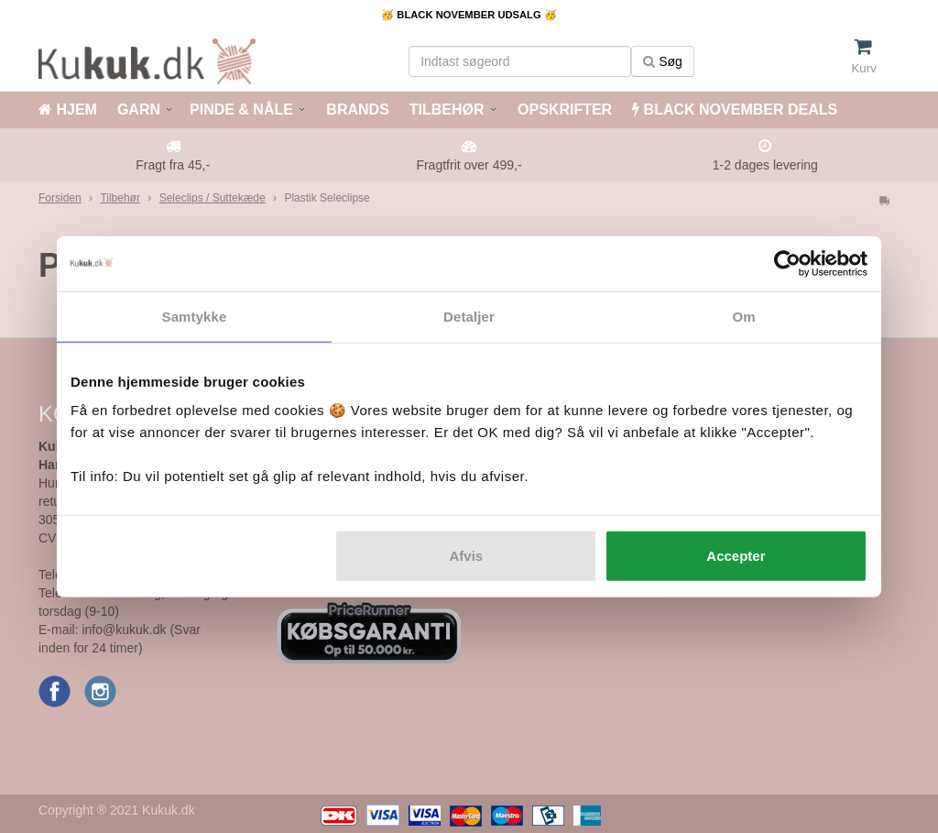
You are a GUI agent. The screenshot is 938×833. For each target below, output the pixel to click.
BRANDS (355, 109)
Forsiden (60, 198)
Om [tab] (743, 315)
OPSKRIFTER (563, 109)
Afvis (467, 556)
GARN (138, 109)
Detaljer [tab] (469, 315)
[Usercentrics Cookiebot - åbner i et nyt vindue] (787, 263)
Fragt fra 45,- (173, 165)
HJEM (67, 109)
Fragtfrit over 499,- (468, 165)
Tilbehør (120, 198)
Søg (662, 61)
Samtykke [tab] (194, 315)
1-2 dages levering (765, 165)
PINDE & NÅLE (241, 109)
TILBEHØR (447, 109)
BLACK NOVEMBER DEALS (734, 109)
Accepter (735, 556)
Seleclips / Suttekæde (212, 198)
